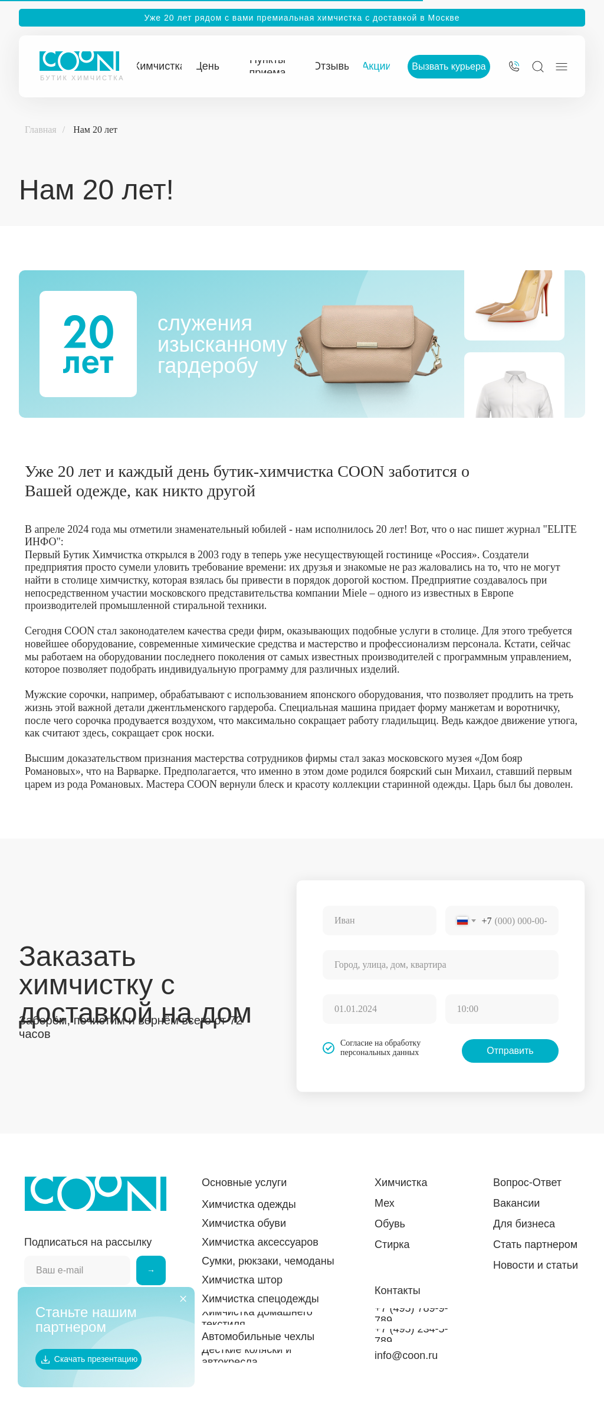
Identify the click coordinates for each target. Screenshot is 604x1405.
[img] (514, 66)
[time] (502, 1009)
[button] (449, 66)
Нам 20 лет (95, 130)
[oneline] (441, 965)
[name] (379, 920)
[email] (77, 1270)
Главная (41, 130)
